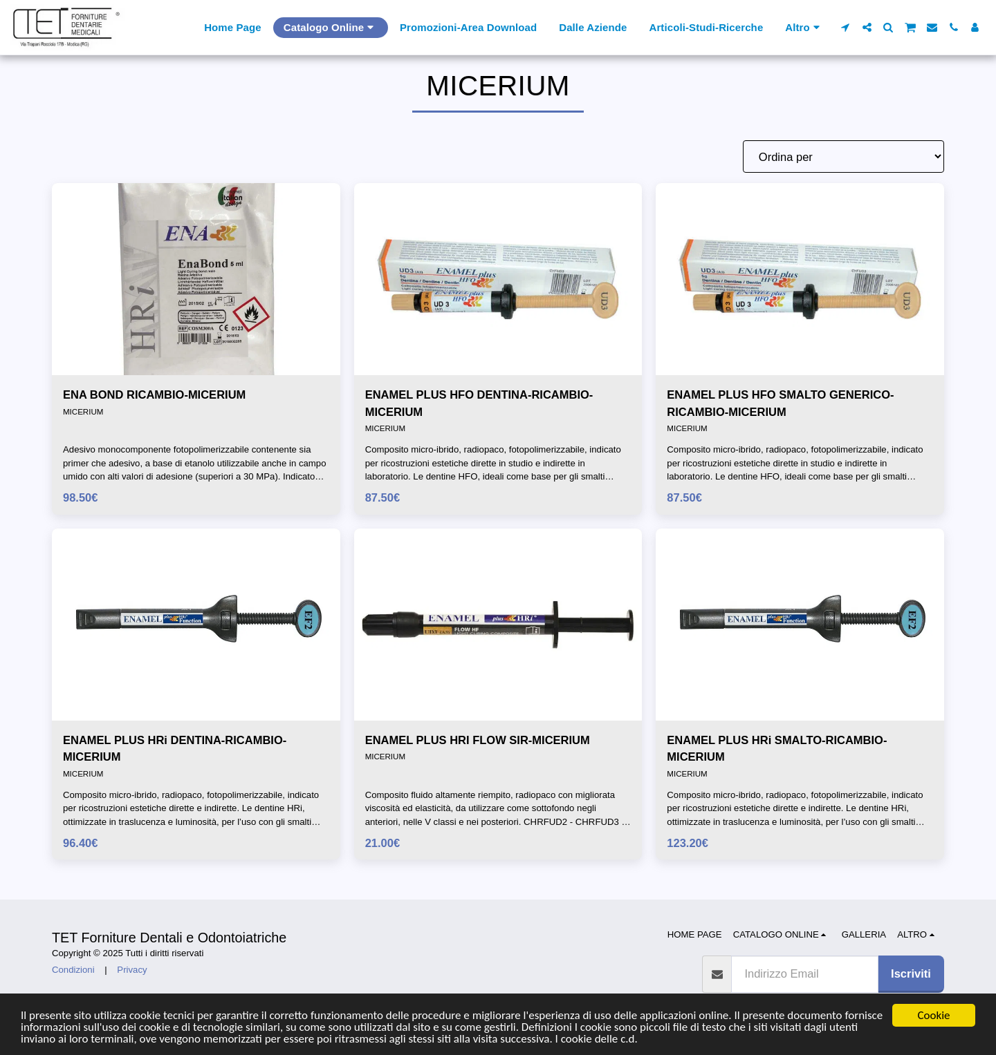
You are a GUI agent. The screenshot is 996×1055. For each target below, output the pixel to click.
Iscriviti (911, 973)
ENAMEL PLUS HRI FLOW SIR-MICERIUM (477, 740)
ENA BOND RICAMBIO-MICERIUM (154, 394)
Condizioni (73, 969)
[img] (196, 279)
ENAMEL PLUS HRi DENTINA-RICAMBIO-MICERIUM (174, 748)
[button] (846, 27)
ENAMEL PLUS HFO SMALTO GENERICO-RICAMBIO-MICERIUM (780, 403)
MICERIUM (83, 412)
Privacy (132, 969)
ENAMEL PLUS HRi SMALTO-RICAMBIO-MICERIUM (777, 748)
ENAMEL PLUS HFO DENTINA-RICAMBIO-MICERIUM (479, 403)
